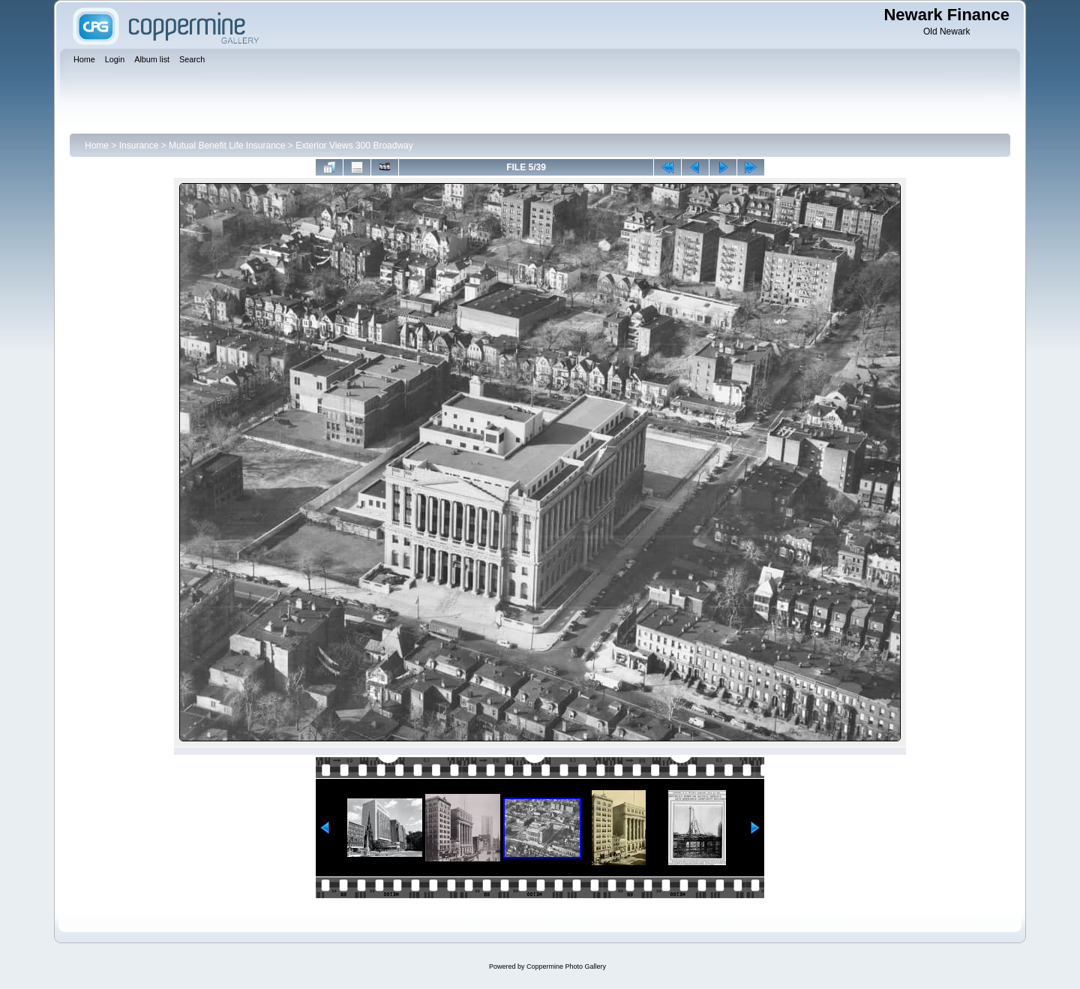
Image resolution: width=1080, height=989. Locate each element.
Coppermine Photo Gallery (566, 966)
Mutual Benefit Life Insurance (227, 145)
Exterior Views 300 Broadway (354, 145)
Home (97, 145)
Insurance (139, 145)
